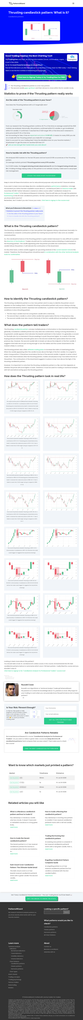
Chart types (13, 971)
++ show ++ (36, 208)
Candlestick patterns (16, 17)
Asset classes (12, 974)
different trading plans (36, 350)
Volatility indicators (17, 956)
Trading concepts (14, 977)
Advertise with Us (49, 952)
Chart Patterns (14, 961)
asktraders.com (8, 676)
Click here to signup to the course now (55, 200)
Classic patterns (49, 929)
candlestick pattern (21, 329)
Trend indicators (16, 953)
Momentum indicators (18, 951)
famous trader (68, 189)
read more (14, 827)
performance (56, 186)
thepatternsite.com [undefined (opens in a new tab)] (9, 678)
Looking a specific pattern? (56, 909)
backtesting (8, 196)
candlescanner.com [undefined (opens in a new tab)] (9, 677)
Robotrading (12, 985)
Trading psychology (14, 979)
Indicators (13, 949)
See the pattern (14, 778)
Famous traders (13, 982)
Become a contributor (51, 949)
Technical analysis (14, 946)
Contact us (47, 946)
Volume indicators (17, 959)
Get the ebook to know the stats (41, 899)
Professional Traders (11, 193)
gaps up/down (30, 88)
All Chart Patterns (49, 935)
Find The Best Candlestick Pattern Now (41, 749)
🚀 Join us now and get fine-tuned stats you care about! (26, 145)
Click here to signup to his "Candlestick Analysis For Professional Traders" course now (34, 671)
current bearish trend (63, 250)
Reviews (10, 988)
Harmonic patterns (50, 932)
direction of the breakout (16, 241)
